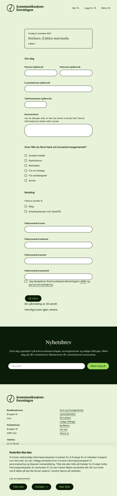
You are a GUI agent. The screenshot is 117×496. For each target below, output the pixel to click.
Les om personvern (19, 478)
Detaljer (40, 486)
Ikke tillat (64, 486)
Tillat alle (18, 486)
